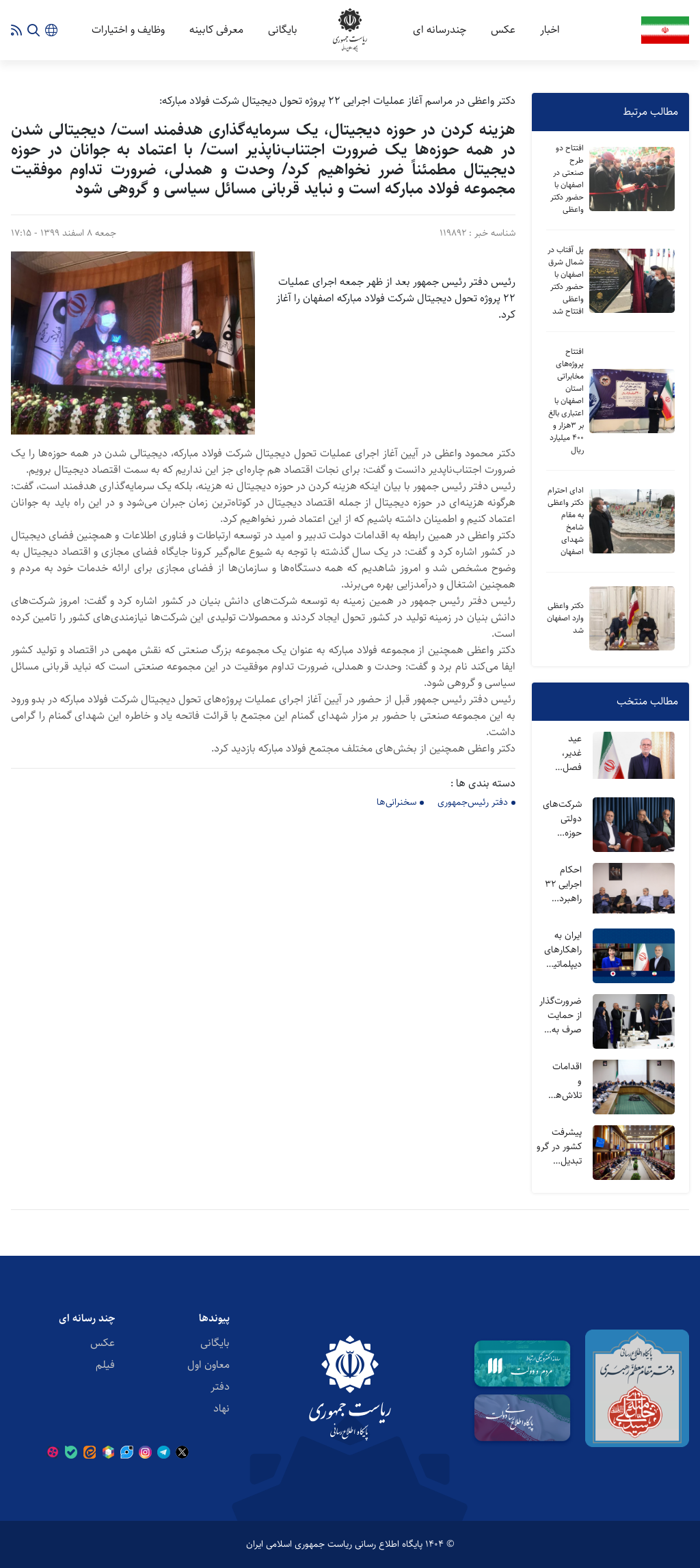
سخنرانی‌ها (396, 802)
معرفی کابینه (216, 29)
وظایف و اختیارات (128, 29)
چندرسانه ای (439, 29)
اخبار (550, 29)
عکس (503, 29)
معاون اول (208, 1364)
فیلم (105, 1364)
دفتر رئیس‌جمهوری (473, 802)
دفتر (220, 1386)
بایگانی (282, 29)
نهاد (221, 1408)
